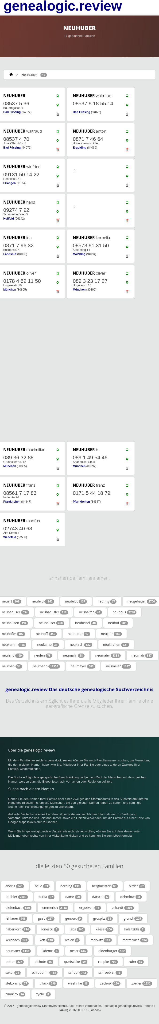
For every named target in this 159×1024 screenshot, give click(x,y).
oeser (79, 951)
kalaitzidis (134, 929)
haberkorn (18, 929)
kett (46, 940)
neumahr (73, 655)
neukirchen (116, 644)
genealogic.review (63, 6)
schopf (78, 972)
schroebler (110, 972)
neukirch (81, 644)
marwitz (101, 940)
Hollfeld (8, 218)
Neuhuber (29, 74)
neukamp (48, 644)
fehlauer (16, 918)
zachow (110, 983)
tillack (48, 983)
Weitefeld (9, 537)
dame (73, 896)
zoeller (141, 983)
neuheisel (86, 623)
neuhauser (51, 623)
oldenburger (112, 951)
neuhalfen (90, 612)
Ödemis (50, 951)
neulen (43, 655)
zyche (43, 994)
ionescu (50, 929)
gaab (46, 918)
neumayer (83, 666)
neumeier (118, 666)
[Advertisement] (78, 370)
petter (14, 961)
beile (42, 886)
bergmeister (105, 886)
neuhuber (79, 633)
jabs (77, 929)
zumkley (15, 994)
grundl (133, 918)
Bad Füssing (12, 112)
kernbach (17, 940)
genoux (73, 918)
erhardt (123, 907)
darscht (101, 896)
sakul (13, 972)
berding (70, 886)
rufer (136, 961)
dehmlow (131, 896)
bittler (137, 886)
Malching (79, 254)
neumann (46, 666)
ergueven (90, 907)
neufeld (43, 601)
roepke (108, 961)
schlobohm (44, 972)
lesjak (72, 940)
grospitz (103, 918)
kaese (105, 929)
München (9, 289)
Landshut (9, 254)
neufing (107, 601)
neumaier (108, 655)
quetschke (75, 961)
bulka (46, 896)
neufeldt (76, 601)
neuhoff (46, 633)
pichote (44, 961)
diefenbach (18, 907)
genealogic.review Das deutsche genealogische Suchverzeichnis (80, 689)
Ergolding (79, 147)
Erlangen (9, 183)
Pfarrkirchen (11, 501)
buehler (16, 896)
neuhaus (125, 612)
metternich (135, 940)
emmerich (55, 907)
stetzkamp (17, 983)
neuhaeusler (54, 612)
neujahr (111, 633)
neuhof (118, 623)
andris (14, 886)
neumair (142, 655)
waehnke (78, 983)
